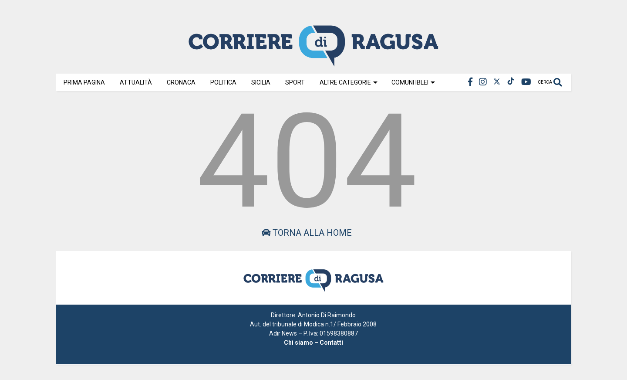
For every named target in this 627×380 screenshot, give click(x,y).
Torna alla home (307, 232)
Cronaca (181, 82)
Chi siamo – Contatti (313, 342)
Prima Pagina (84, 82)
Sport (295, 82)
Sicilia (260, 82)
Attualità (136, 82)
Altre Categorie (349, 82)
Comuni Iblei (413, 82)
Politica (223, 82)
